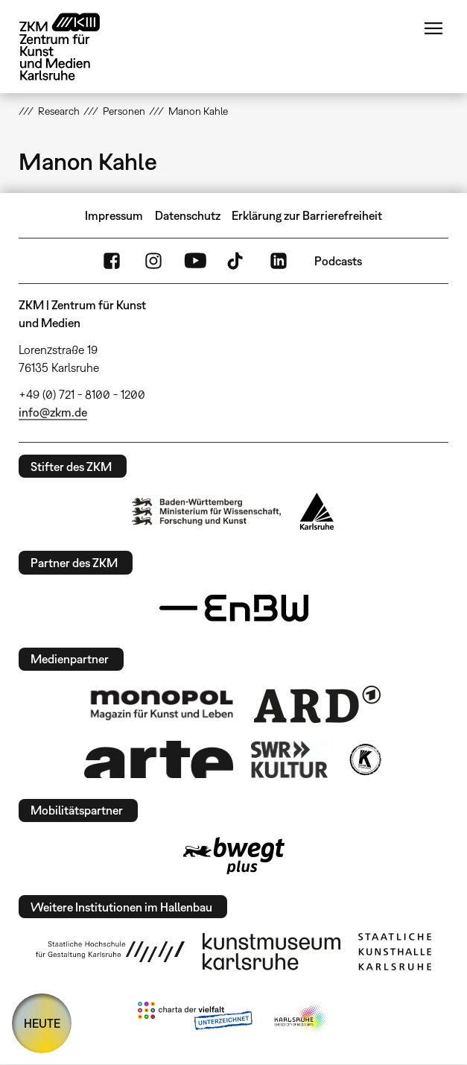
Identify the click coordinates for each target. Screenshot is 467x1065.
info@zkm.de (53, 412)
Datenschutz (187, 215)
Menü (433, 28)
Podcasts (338, 261)
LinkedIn (278, 260)
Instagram (153, 260)
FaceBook (112, 260)
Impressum (114, 215)
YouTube (195, 260)
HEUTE (42, 1023)
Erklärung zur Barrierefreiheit (307, 215)
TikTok (237, 260)
